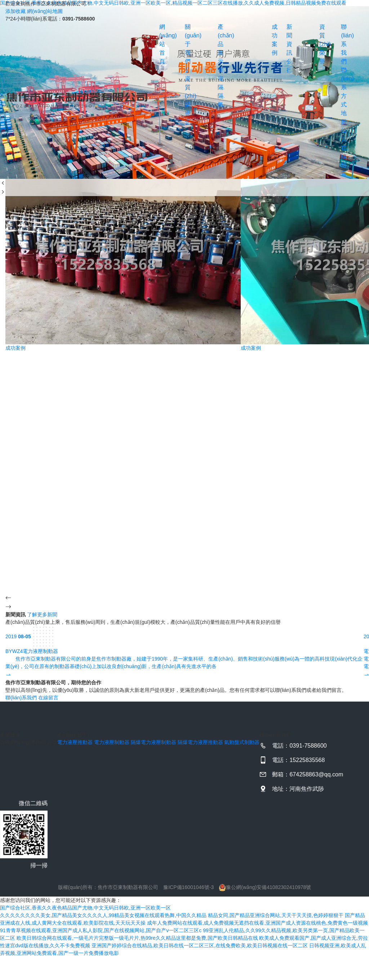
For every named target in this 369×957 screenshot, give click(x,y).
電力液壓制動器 (221, 79)
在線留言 (342, 161)
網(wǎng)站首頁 (161, 44)
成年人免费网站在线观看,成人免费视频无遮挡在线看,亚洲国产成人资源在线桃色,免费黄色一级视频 (257, 923)
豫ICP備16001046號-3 (188, 887)
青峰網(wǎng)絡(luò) (23, 742)
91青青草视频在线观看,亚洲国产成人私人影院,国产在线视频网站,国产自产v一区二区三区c (100, 930)
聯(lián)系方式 (342, 87)
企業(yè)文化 (187, 122)
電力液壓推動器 (221, 70)
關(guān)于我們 (187, 44)
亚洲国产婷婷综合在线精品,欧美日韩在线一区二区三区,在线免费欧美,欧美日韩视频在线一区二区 (200, 945)
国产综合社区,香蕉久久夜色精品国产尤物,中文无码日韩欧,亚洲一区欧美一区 (85, 908)
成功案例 (273, 40)
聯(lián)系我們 (342, 44)
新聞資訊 (288, 40)
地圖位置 (342, 126)
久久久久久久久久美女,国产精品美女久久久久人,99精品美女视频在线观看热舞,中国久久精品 (103, 915)
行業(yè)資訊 (288, 70)
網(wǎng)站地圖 (45, 11)
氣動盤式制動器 (221, 104)
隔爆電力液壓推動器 (221, 96)
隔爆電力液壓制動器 (221, 87)
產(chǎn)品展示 (221, 44)
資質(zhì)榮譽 (187, 96)
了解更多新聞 (42, 614)
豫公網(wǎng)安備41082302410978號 (265, 887)
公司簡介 (187, 70)
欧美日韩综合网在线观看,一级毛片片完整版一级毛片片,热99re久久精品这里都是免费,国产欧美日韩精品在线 (137, 938)
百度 (52, 742)
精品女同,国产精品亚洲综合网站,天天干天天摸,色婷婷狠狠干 (275, 915)
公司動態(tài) (288, 61)
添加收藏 (15, 11)
